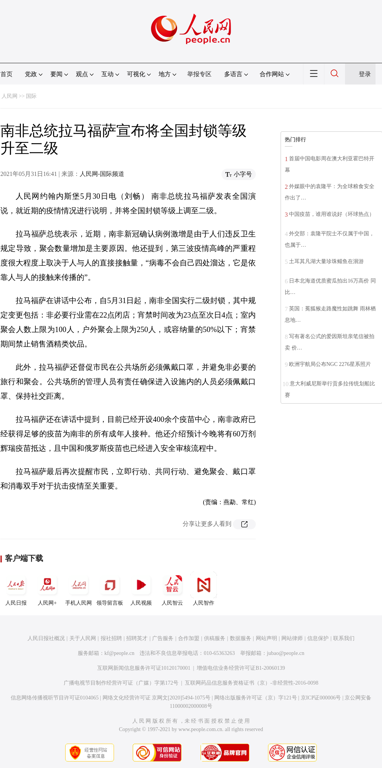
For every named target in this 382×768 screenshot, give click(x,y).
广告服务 (162, 638)
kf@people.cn (119, 653)
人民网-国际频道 (102, 174)
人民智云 (172, 589)
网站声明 (266, 638)
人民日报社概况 (46, 638)
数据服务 (240, 638)
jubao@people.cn (285, 653)
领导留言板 (109, 589)
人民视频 (141, 589)
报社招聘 (111, 638)
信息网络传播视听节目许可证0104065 (55, 698)
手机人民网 (78, 589)
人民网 (10, 96)
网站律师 (292, 638)
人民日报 (16, 589)
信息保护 (318, 638)
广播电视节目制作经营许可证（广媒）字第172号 (121, 683)
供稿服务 (214, 638)
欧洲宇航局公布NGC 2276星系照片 (330, 364)
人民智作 (203, 589)
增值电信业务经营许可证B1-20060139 (241, 668)
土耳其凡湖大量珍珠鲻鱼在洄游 (326, 261)
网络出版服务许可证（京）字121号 (255, 698)
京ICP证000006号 (321, 698)
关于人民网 (82, 638)
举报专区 (199, 74)
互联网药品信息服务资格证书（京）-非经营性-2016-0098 (251, 683)
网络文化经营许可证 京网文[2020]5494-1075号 (157, 698)
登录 (365, 74)
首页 (6, 74)
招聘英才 (137, 638)
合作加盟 (188, 638)
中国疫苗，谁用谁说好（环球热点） (331, 214)
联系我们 (344, 638)
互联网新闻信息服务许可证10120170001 (144, 668)
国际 (31, 96)
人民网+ (47, 589)
